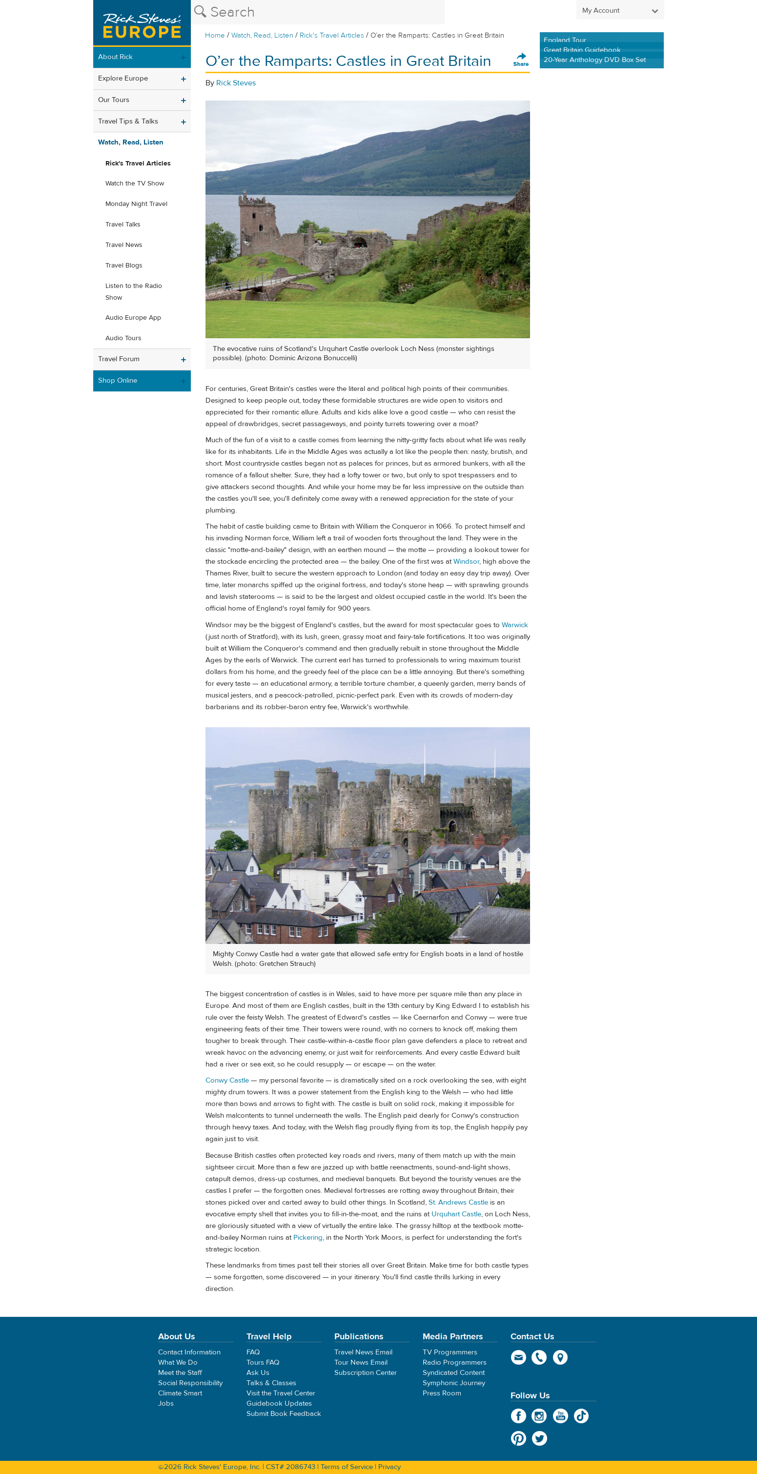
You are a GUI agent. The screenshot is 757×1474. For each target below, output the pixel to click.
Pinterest (519, 1438)
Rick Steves (236, 83)
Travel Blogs (124, 265)
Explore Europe (123, 78)
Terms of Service (347, 1467)
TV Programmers (450, 1352)
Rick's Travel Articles (332, 35)
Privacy (389, 1467)
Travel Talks (123, 224)
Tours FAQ (262, 1362)
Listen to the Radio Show (133, 292)
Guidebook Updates (279, 1403)
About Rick (115, 56)
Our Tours (113, 99)
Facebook (519, 1416)
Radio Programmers (455, 1362)
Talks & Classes (271, 1383)
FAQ (253, 1352)
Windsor (466, 561)
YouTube (560, 1416)
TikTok (581, 1416)
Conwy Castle (227, 1080)
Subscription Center (365, 1372)
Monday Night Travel (136, 204)
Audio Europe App (133, 317)
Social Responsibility (190, 1383)
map (560, 1357)
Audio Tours (123, 338)
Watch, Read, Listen (262, 35)
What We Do (178, 1362)
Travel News (124, 245)
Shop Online (117, 380)
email (519, 1357)
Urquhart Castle (456, 1214)
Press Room (442, 1393)
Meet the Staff (180, 1372)
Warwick (515, 625)
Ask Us (257, 1372)
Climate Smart (180, 1393)
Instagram (540, 1416)
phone (540, 1357)
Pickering (308, 1237)
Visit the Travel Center (280, 1393)
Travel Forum (119, 359)
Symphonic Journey (454, 1383)
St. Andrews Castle (458, 1202)
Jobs (166, 1403)
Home (215, 35)
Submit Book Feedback (283, 1413)
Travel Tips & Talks (128, 121)
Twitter (540, 1438)
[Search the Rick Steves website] (318, 12)
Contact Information (189, 1352)
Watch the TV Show (134, 183)
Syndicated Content (454, 1372)
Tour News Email (361, 1362)
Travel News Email (363, 1352)
